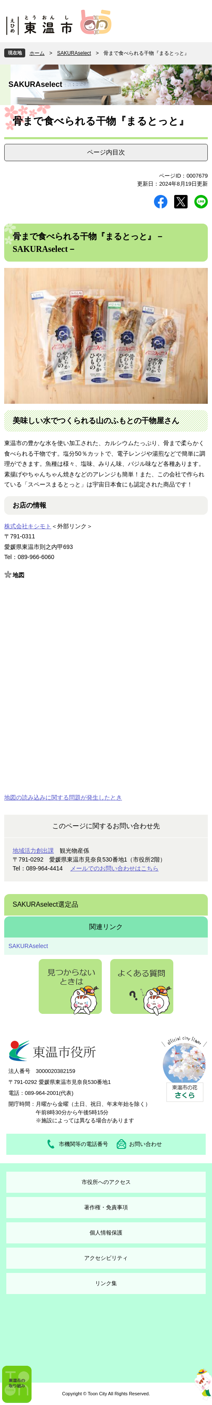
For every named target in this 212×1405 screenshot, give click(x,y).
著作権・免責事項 (106, 1207)
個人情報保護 (106, 1232)
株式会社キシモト (27, 526)
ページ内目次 (106, 152)
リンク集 (106, 1283)
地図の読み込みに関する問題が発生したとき (63, 797)
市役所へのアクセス (106, 1182)
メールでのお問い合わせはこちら (114, 868)
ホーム (37, 53)
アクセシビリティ (106, 1258)
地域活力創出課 (33, 850)
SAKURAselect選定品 (45, 904)
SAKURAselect (74, 53)
